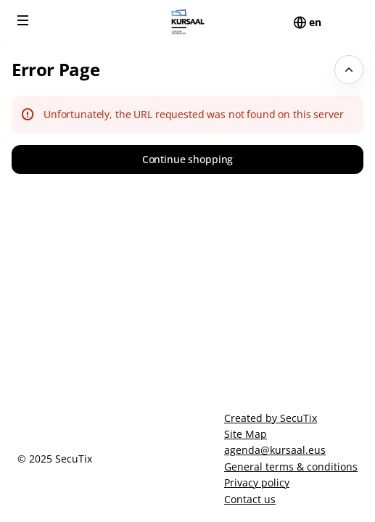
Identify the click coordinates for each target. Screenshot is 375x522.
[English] (315, 22)
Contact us (250, 499)
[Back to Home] (187, 22)
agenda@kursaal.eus (275, 450)
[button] (23, 20)
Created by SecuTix (270, 418)
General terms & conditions (291, 466)
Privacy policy (256, 482)
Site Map (245, 434)
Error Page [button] (55, 69)
